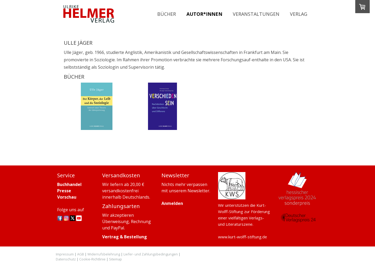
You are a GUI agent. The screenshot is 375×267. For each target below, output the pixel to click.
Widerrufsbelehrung (103, 254)
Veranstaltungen (256, 14)
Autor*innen (204, 14)
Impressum (65, 254)
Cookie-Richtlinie (92, 259)
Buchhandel (69, 184)
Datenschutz (66, 259)
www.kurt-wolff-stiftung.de (242, 236)
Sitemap (115, 259)
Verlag (298, 14)
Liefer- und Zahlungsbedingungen (151, 254)
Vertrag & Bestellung (124, 237)
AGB (80, 254)
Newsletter (198, 191)
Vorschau (66, 197)
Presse (64, 191)
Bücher (166, 14)
